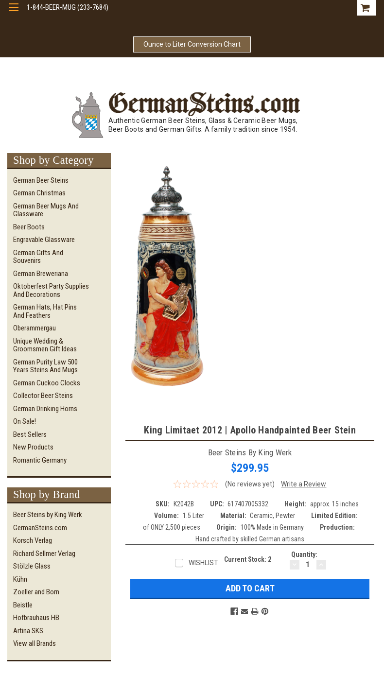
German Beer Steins (41, 180)
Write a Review (303, 484)
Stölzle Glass (32, 566)
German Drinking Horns (45, 408)
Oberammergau (34, 328)
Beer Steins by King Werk (47, 514)
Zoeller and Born (36, 592)
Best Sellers (30, 434)
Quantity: (304, 554)
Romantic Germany (40, 460)
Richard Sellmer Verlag (44, 553)
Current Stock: (247, 559)
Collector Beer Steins (43, 395)
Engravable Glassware (44, 239)
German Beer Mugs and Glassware (46, 210)
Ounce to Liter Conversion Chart (192, 44)
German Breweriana (40, 273)
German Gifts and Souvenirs (38, 256)
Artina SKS (28, 630)
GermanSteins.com (40, 527)
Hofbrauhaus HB (36, 617)
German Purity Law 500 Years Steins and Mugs (45, 366)
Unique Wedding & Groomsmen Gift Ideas (45, 345)
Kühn (20, 579)
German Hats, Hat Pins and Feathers (45, 311)
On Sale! (24, 421)
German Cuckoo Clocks (46, 383)
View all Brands (34, 643)
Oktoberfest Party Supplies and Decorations (51, 290)
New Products (33, 447)
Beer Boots (29, 227)
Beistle (23, 605)
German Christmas (39, 193)
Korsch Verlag (32, 540)
